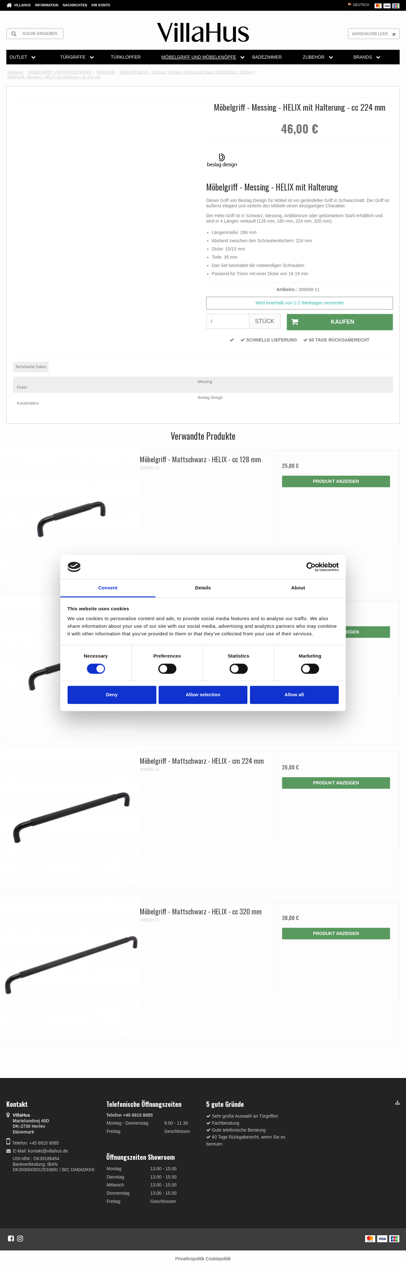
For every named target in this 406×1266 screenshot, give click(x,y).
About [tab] (298, 588)
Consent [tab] (108, 588)
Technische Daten (30, 366)
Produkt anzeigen (336, 480)
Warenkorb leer (375, 34)
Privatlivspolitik (189, 1257)
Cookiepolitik (218, 1257)
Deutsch (358, 5)
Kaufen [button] (319, 321)
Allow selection (203, 694)
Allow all (294, 694)
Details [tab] (203, 588)
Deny (112, 694)
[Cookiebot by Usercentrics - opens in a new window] (311, 567)
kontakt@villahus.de (48, 1149)
